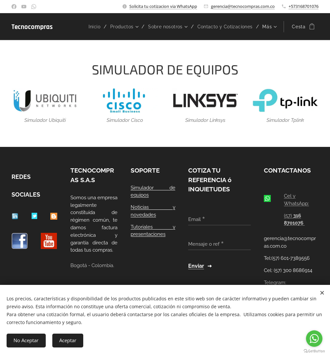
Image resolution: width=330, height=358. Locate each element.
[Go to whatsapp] (314, 338)
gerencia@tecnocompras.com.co (243, 6)
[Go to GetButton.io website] (314, 351)
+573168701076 (303, 6)
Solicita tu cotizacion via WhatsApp (163, 6)
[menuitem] (89, 26)
